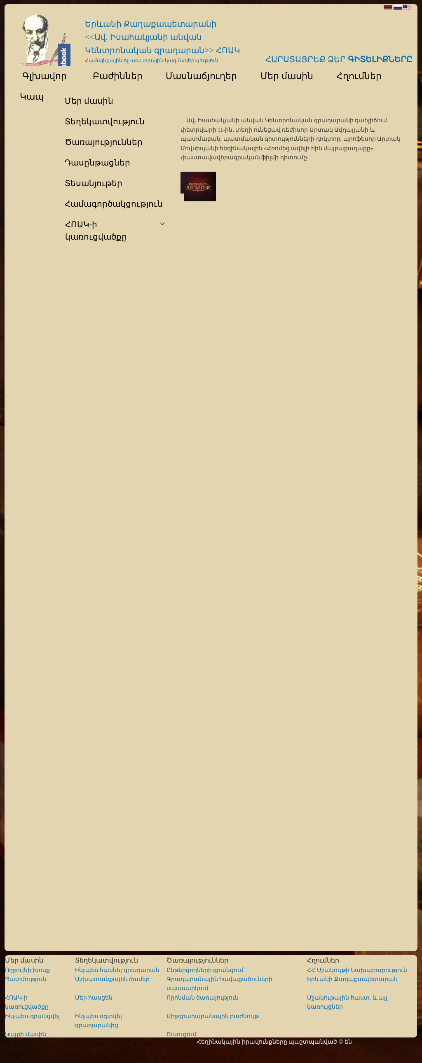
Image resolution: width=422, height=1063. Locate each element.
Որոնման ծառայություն (202, 998)
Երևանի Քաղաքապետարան (352, 979)
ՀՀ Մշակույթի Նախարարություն (357, 970)
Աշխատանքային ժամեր (112, 979)
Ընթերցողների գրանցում (205, 970)
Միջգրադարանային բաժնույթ (212, 1016)
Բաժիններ (112, 76)
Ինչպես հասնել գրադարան (117, 970)
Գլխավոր (39, 76)
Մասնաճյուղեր (197, 76)
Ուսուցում (181, 1034)
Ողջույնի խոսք (27, 970)
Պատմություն (26, 979)
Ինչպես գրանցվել (32, 1016)
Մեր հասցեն (94, 998)
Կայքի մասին (25, 1034)
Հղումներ (355, 76)
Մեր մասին (283, 76)
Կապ (30, 96)
